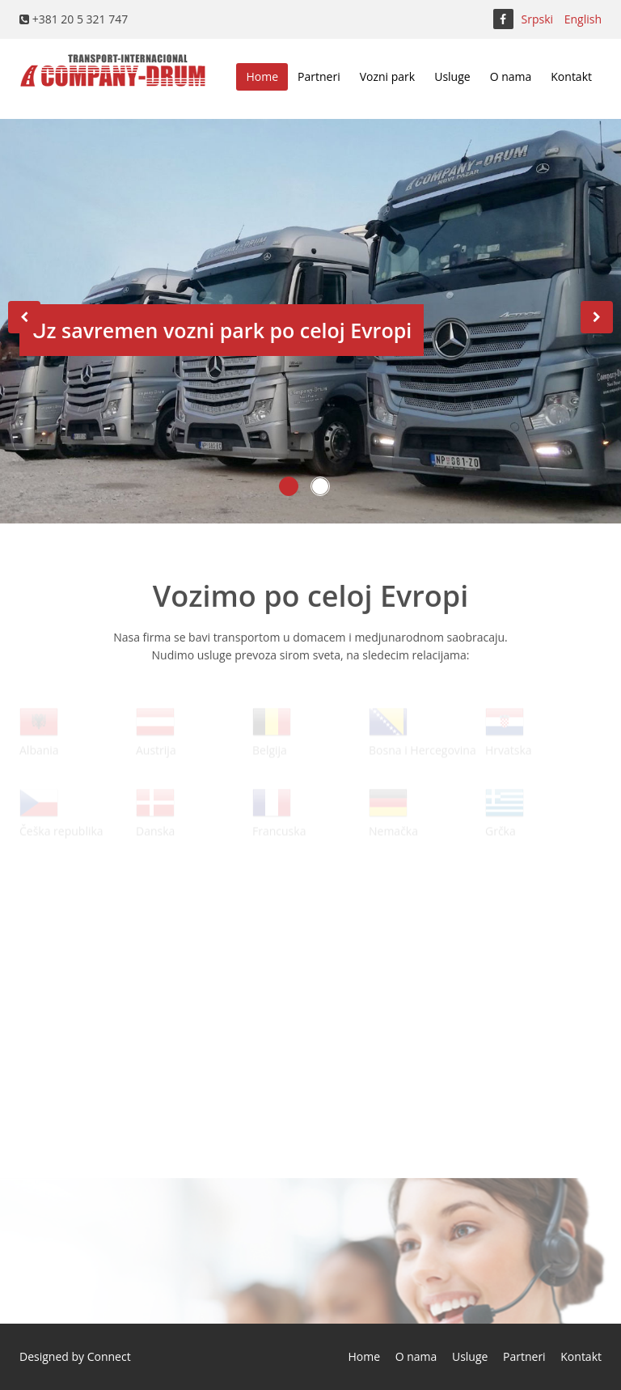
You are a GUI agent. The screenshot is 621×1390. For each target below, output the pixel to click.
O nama (511, 76)
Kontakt (571, 76)
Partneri (319, 76)
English (583, 19)
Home (262, 76)
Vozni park (388, 76)
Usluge (452, 76)
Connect (109, 1356)
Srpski (538, 19)
